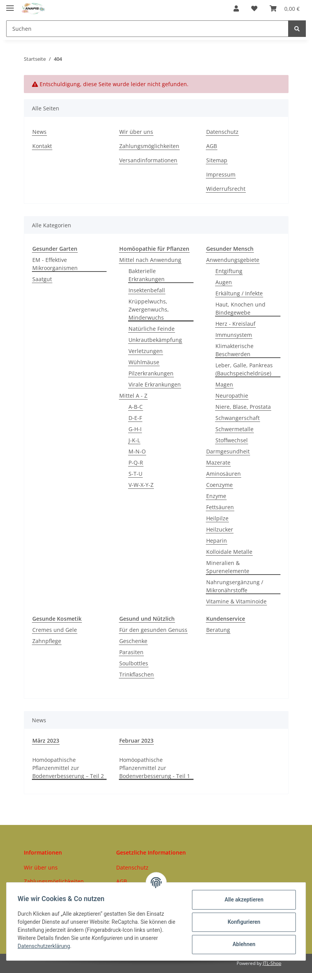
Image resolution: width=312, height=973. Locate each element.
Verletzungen (145, 351)
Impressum (220, 174)
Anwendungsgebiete (232, 259)
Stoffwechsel (231, 440)
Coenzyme (219, 484)
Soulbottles (133, 663)
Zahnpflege (46, 641)
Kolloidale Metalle (229, 551)
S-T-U (135, 473)
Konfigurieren (242, 922)
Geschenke (133, 641)
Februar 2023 (136, 740)
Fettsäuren (220, 507)
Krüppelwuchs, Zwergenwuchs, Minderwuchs (148, 309)
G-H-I (135, 429)
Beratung (218, 629)
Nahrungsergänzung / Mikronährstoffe (234, 586)
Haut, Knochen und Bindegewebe (240, 308)
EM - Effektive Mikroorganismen (55, 264)
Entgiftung (228, 271)
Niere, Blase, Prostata (243, 406)
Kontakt (42, 146)
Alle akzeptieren (242, 899)
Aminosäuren (223, 473)
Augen (223, 282)
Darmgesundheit (228, 451)
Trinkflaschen (136, 674)
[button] (236, 8)
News (39, 131)
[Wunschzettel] (254, 8)
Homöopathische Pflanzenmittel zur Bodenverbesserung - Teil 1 (154, 768)
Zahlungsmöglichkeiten (149, 146)
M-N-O (137, 451)
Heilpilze (217, 518)
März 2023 (45, 740)
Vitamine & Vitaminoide (236, 601)
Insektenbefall (146, 290)
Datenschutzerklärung (45, 946)
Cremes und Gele (54, 629)
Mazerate (218, 462)
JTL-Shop (272, 963)
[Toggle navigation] (10, 5)
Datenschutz (222, 131)
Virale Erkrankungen (154, 384)
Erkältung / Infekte (239, 293)
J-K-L (134, 440)
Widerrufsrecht (225, 188)
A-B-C (135, 406)
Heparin (216, 540)
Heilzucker (219, 529)
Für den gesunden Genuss (153, 629)
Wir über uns (136, 131)
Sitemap (216, 160)
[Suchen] (147, 28)
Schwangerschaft (237, 418)
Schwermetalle (234, 429)
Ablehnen (242, 944)
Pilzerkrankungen (151, 373)
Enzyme (216, 496)
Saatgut (42, 279)
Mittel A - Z (133, 395)
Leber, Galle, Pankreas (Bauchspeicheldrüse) (244, 369)
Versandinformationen (148, 160)
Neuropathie (231, 395)
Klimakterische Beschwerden (234, 350)
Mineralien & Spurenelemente (227, 567)
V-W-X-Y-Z (140, 484)
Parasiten (131, 652)
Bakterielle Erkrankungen (146, 275)
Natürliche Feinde (151, 328)
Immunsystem (233, 334)
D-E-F (135, 418)
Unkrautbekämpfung (155, 339)
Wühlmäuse (143, 362)
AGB (211, 146)
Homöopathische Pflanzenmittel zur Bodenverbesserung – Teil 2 (68, 768)
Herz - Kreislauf (235, 323)
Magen (224, 384)
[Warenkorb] (285, 8)
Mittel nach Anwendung (150, 259)
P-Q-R (135, 462)
